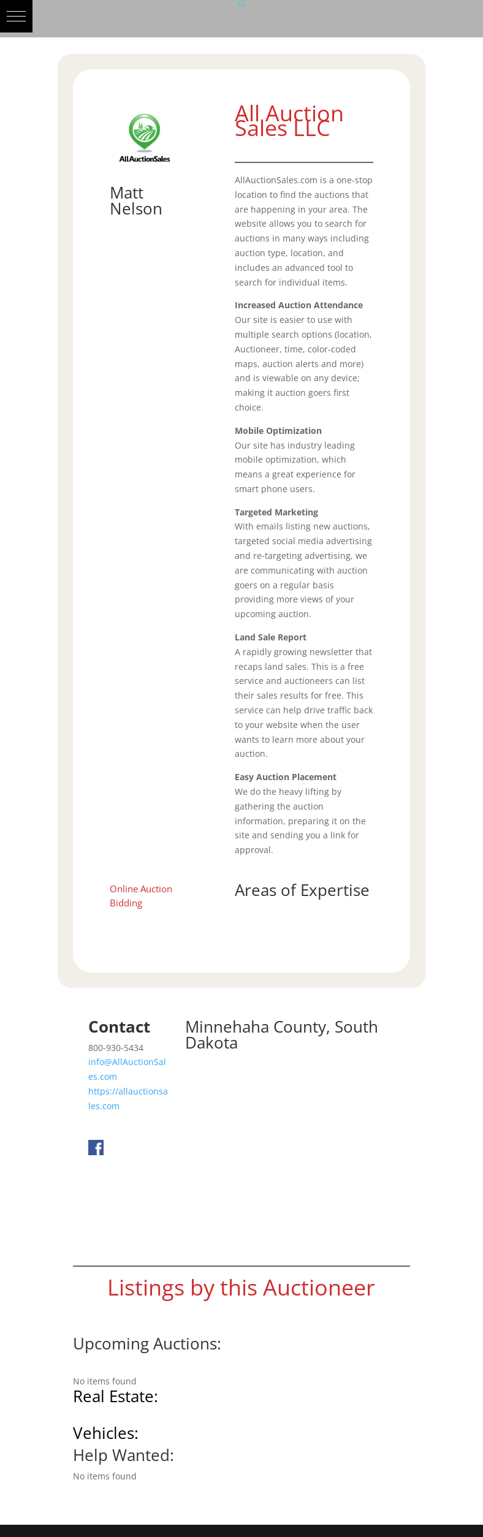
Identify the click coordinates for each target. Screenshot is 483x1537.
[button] (16, 16)
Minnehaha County (255, 1026)
